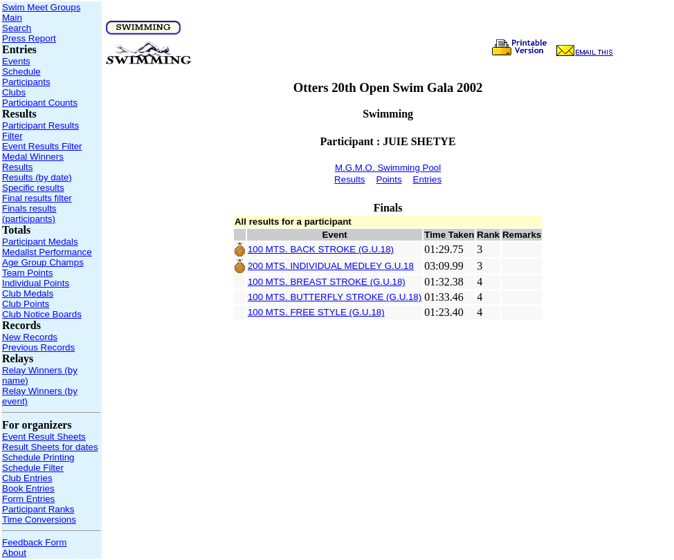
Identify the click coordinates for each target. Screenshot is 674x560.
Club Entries (27, 478)
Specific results (33, 188)
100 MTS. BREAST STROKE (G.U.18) (327, 282)
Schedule (21, 71)
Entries (427, 179)
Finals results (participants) (29, 213)
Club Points (25, 304)
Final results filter (37, 198)
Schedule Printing (38, 457)
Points (389, 179)
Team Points (27, 273)
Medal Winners (33, 156)
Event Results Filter (42, 146)
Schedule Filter (33, 468)
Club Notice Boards (42, 314)
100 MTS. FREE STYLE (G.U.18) (316, 312)
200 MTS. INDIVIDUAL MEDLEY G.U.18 (331, 266)
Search (16, 28)
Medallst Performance (47, 252)
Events (16, 61)
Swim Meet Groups (41, 7)
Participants (26, 82)
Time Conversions (39, 519)
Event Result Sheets (44, 436)
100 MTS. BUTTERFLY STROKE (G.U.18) (334, 297)
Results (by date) (37, 177)
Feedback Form (34, 542)
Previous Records (38, 347)
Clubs (14, 92)
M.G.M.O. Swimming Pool (388, 167)
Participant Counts (40, 102)
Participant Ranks (38, 509)
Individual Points (35, 283)
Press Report (29, 38)
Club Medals (27, 293)
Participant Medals (40, 241)
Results (17, 167)
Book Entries (28, 488)
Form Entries (28, 499)
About (14, 553)
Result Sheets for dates (50, 447)
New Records (29, 337)
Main (12, 17)
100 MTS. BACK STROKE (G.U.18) (321, 249)
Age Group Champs (43, 262)
